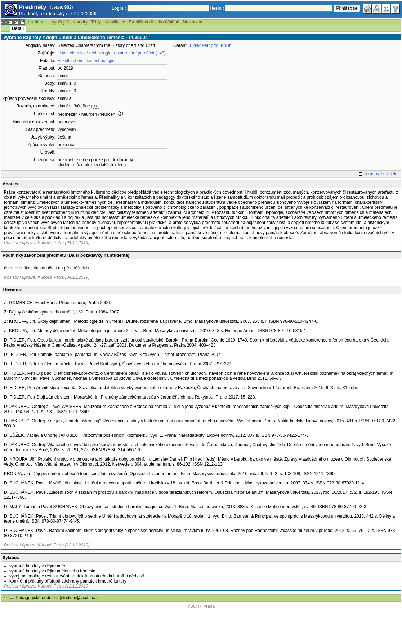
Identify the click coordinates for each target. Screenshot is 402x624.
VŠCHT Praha (201, 606)
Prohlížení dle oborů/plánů (154, 22)
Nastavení (192, 22)
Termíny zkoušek (380, 173)
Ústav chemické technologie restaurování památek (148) (112, 53)
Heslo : (217, 8)
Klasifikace (114, 22)
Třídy (96, 22)
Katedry (79, 22)
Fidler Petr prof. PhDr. (211, 45)
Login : (119, 8)
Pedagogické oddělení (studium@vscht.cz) (56, 597)
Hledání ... (38, 22)
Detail (18, 28)
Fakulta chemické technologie (86, 60)
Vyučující (60, 22)
